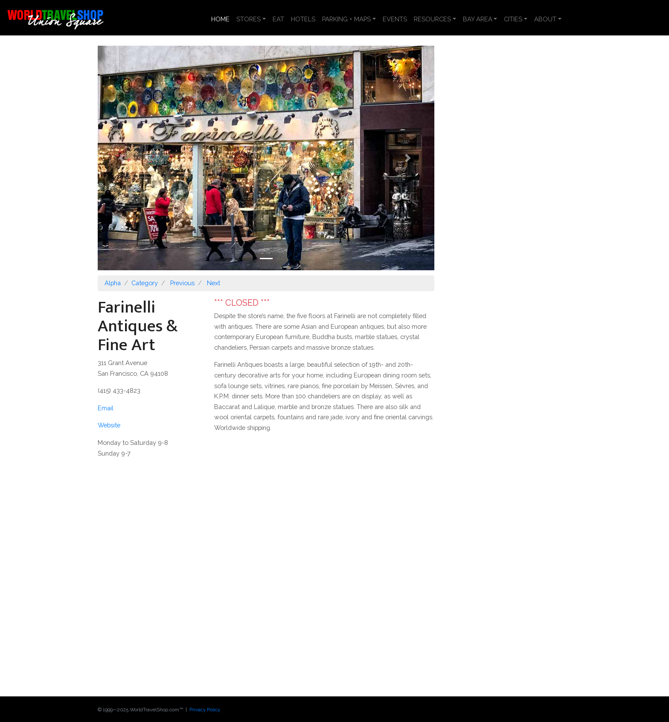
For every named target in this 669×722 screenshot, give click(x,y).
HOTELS (303, 19)
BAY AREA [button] (477, 19)
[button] (123, 158)
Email (105, 408)
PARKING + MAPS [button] (346, 19)
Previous (182, 282)
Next (213, 282)
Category (144, 282)
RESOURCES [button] (432, 19)
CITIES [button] (513, 19)
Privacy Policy (204, 710)
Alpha (113, 282)
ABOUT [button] (545, 19)
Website (109, 425)
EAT (278, 19)
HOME (222, 18)
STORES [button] (248, 19)
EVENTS (395, 19)
